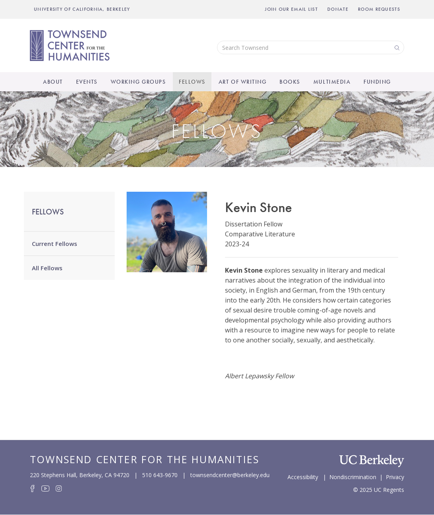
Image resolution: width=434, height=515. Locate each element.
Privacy (395, 476)
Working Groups (138, 81)
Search (396, 47)
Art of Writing (242, 81)
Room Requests (379, 9)
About (53, 81)
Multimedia (331, 81)
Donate (337, 9)
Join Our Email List (291, 9)
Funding (377, 81)
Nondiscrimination (352, 476)
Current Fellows (54, 244)
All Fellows (47, 268)
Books (290, 81)
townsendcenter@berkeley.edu (230, 475)
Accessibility (302, 476)
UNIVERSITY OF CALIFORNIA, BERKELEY (82, 9)
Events (87, 81)
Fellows (192, 81)
